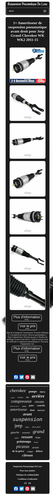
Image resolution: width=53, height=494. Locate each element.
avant (27, 414)
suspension (27, 420)
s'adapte (30, 452)
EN (25, 483)
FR (29, 483)
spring (24, 406)
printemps (24, 441)
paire (31, 405)
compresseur (21, 401)
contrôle (41, 405)
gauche (15, 432)
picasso (22, 446)
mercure (41, 410)
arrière (38, 396)
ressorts (26, 432)
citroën (39, 401)
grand (38, 431)
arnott (35, 447)
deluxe (39, 451)
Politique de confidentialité (27, 475)
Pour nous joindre (27, 471)
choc (27, 427)
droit (32, 410)
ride (27, 397)
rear (38, 437)
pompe (33, 391)
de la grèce (18, 451)
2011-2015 (36, 427)
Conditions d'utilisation (27, 479)
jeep (18, 425)
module (13, 397)
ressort (27, 437)
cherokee (18, 390)
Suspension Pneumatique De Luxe (27, 466)
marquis (20, 397)
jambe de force (14, 406)
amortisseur (18, 409)
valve (16, 438)
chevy (42, 392)
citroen (27, 455)
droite (36, 442)
